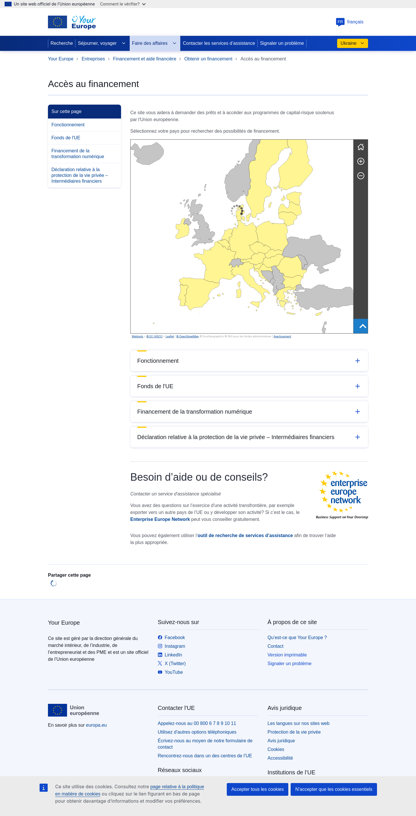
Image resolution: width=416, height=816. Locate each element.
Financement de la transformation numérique (77, 153)
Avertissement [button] (176, 336)
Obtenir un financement (208, 58)
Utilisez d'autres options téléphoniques (197, 732)
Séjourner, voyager (102, 43)
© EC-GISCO (154, 336)
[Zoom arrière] (361, 176)
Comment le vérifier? (122, 3)
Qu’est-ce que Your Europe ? (297, 637)
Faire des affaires (154, 43)
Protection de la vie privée (294, 732)
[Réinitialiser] (361, 147)
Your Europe (60, 58)
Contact (275, 646)
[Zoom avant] (361, 161)
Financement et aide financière (144, 58)
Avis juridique (281, 740)
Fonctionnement (68, 124)
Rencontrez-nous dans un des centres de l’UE (205, 755)
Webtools (137, 336)
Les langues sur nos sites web (298, 723)
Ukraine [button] (353, 43)
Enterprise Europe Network (160, 519)
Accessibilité (280, 758)
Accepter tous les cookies (257, 789)
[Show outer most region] (363, 326)
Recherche (62, 43)
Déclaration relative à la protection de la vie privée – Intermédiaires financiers (79, 175)
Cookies (276, 749)
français (349, 22)
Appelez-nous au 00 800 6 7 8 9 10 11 (197, 723)
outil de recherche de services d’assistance (245, 535)
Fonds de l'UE (65, 137)
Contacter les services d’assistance (219, 43)
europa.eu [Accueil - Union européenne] (96, 725)
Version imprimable (287, 654)
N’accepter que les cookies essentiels (333, 789)
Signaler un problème (282, 43)
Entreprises (93, 58)
